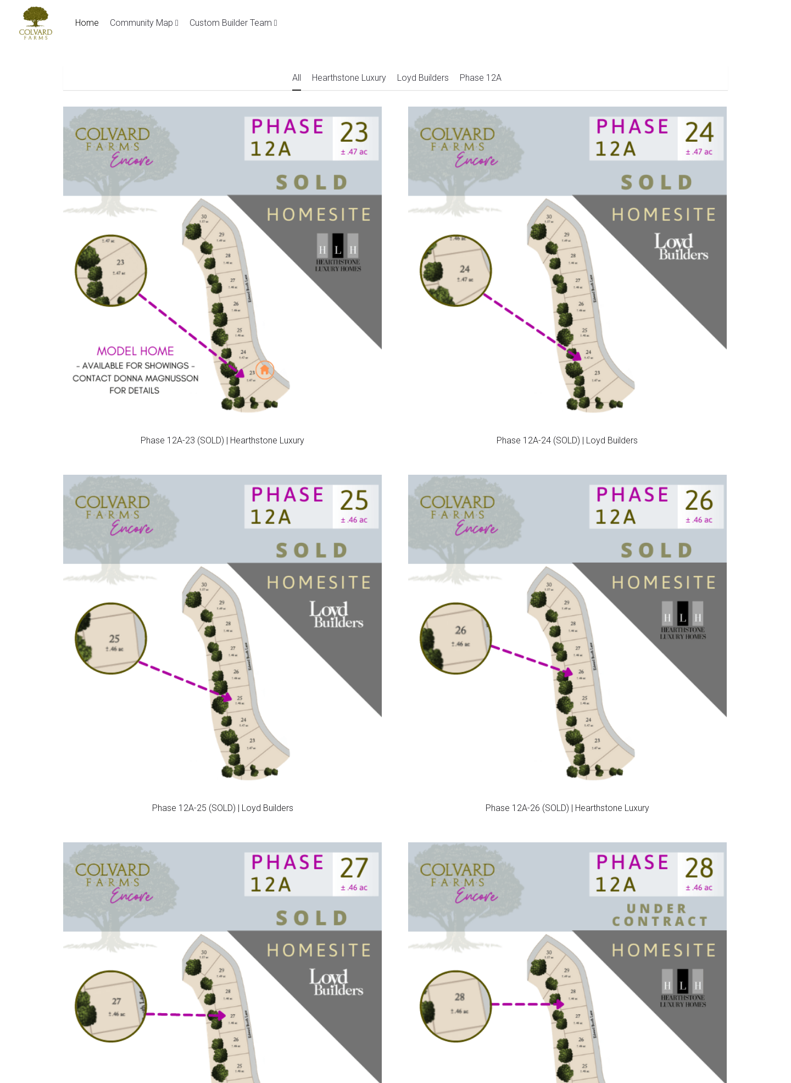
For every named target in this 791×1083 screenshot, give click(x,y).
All (296, 78)
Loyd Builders (423, 78)
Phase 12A (481, 78)
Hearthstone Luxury (349, 78)
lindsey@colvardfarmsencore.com (352, 753)
